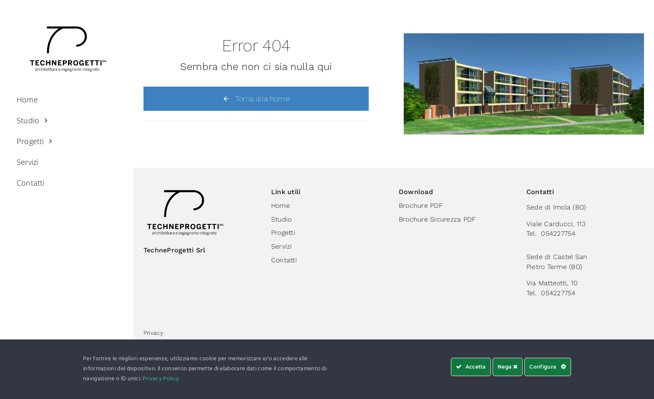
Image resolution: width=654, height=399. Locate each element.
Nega (508, 367)
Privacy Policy (161, 379)
